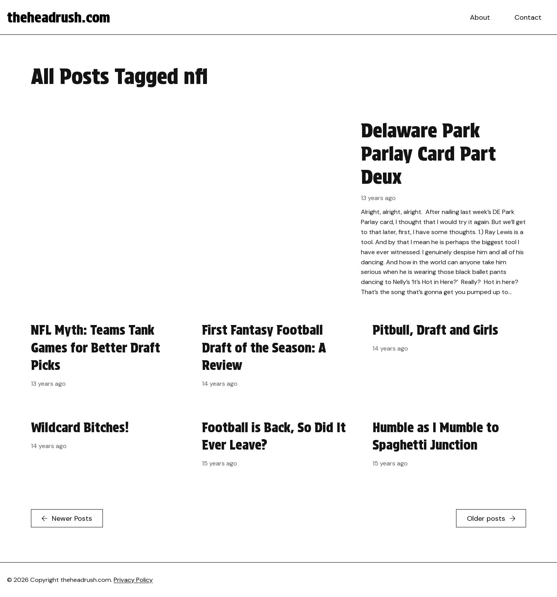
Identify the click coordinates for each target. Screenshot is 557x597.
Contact (528, 17)
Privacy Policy (133, 580)
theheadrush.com (58, 17)
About (480, 17)
